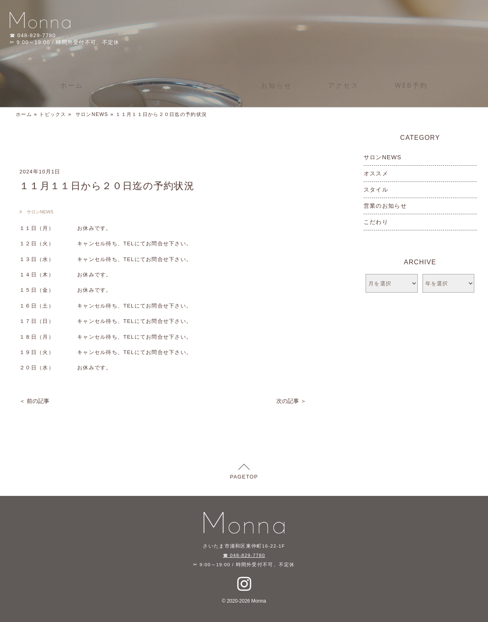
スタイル (376, 189)
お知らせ (276, 85)
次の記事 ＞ (291, 401)
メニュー (209, 85)
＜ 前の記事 (34, 401)
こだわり (376, 222)
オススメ (376, 173)
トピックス (52, 114)
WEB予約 (411, 85)
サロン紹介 (138, 85)
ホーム (72, 85)
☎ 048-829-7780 (244, 555)
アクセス (343, 85)
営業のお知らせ (385, 205)
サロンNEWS (92, 114)
